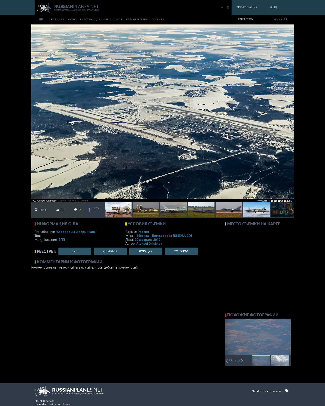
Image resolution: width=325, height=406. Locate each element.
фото (72, 19)
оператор (110, 251)
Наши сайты (245, 19)
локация (145, 251)
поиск (117, 19)
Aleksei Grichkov (149, 243)
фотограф (181, 251)
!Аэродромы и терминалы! (76, 232)
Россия (143, 232)
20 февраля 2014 (147, 239)
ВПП (61, 239)
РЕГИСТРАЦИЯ (247, 7)
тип (74, 251)
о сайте (158, 19)
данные (103, 19)
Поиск (280, 19)
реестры (86, 19)
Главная (58, 19)
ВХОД (273, 7)
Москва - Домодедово (164, 236)
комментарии (137, 19)
